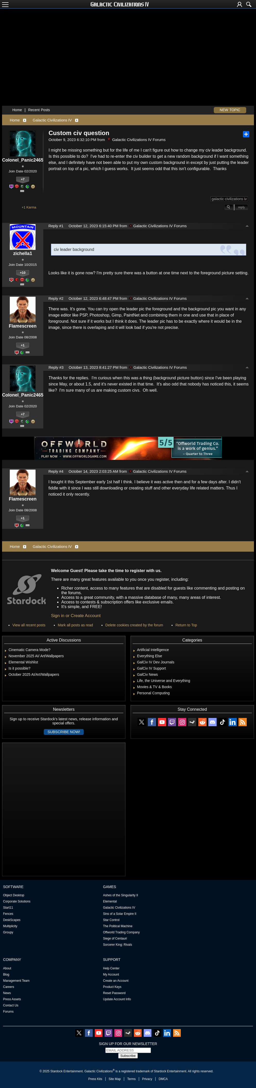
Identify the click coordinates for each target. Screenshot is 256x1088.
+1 (23, 345)
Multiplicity (10, 926)
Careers (8, 987)
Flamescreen (23, 326)
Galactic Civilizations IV (52, 120)
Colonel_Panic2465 (22, 160)
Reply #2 (55, 298)
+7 (23, 179)
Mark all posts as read (75, 625)
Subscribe (127, 1056)
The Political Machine (117, 926)
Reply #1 (55, 226)
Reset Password (114, 993)
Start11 (8, 907)
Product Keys (112, 987)
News (7, 993)
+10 (22, 273)
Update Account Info (117, 999)
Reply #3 (55, 367)
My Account (111, 974)
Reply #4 (55, 471)
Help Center (111, 968)
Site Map (115, 1079)
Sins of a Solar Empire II (119, 914)
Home (17, 110)
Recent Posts (39, 110)
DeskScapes (11, 920)
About (7, 968)
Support (112, 960)
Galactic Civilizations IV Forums (136, 140)
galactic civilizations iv (229, 199)
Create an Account (116, 980)
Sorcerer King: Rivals (117, 944)
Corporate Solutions (16, 901)
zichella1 (22, 253)
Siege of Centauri (115, 938)
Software (13, 887)
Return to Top (186, 625)
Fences (8, 914)
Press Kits (95, 1079)
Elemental (110, 901)
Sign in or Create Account (76, 615)
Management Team (16, 980)
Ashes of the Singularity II (120, 895)
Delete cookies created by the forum (134, 625)
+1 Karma (29, 207)
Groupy (8, 932)
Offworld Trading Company (121, 932)
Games (109, 887)
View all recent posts (28, 625)
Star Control (111, 920)
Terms (131, 1079)
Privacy (147, 1079)
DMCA (163, 1079)
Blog (6, 974)
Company (12, 960)
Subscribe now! (63, 732)
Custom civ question (78, 132)
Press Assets (12, 999)
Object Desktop (13, 895)
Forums (8, 1011)
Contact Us (10, 1005)
